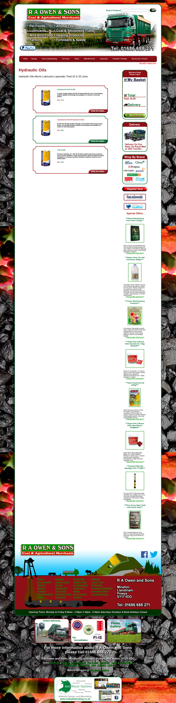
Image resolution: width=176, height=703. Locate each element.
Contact (41, 591)
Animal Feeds (62, 582)
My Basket (96, 585)
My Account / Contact (139, 59)
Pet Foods (65, 59)
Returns (41, 588)
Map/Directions (45, 594)
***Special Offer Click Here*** (134, 253)
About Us (55, 663)
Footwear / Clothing (120, 59)
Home (25, 59)
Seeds (77, 59)
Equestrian (79, 579)
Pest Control (79, 594)
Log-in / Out (97, 582)
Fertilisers (60, 597)
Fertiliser (104, 663)
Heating (34, 59)
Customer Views (99, 591)
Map (94, 665)
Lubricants (104, 59)
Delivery (41, 585)
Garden (77, 597)
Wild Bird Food (89, 59)
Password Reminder (101, 588)
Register (95, 579)
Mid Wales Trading (99, 670)
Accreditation (44, 582)
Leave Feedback (99, 594)
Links (40, 597)
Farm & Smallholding (49, 59)
